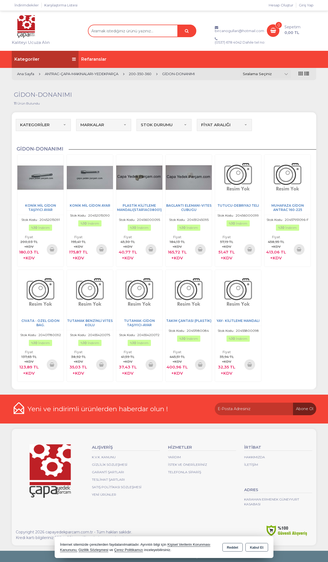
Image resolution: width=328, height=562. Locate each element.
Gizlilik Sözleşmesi (109, 465)
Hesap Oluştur (281, 5)
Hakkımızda (254, 457)
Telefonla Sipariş (184, 472)
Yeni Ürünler (104, 494)
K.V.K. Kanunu (104, 457)
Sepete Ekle (52, 249)
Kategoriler (45, 59)
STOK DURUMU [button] (164, 124)
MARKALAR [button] (103, 124)
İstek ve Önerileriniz (187, 465)
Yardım (174, 457)
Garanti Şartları (108, 472)
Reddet (232, 547)
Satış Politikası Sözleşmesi (117, 487)
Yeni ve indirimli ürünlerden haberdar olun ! (98, 409)
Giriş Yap (306, 5)
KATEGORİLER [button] (43, 124)
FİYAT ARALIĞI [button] (224, 124)
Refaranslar (94, 59)
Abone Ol (304, 408)
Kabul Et (257, 547)
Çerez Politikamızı (128, 550)
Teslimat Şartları (108, 480)
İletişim (251, 465)
